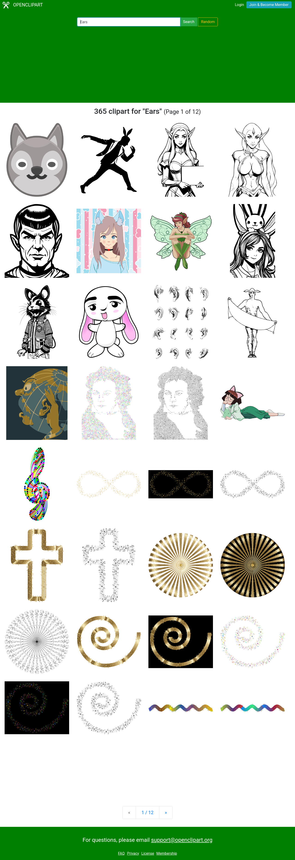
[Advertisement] (147, 64)
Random (208, 22)
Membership (166, 853)
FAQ (121, 853)
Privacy (133, 853)
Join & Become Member (269, 5)
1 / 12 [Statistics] (147, 812)
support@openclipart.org (181, 840)
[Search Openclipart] (128, 22)
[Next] (166, 812)
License (147, 853)
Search (188, 22)
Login (239, 5)
